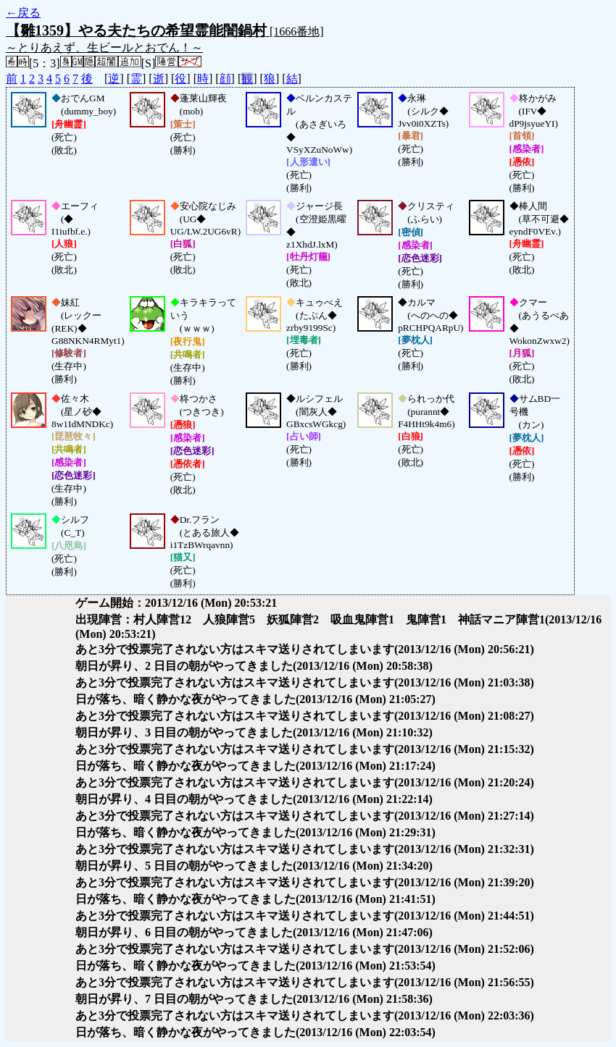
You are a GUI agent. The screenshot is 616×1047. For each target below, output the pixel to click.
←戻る (23, 13)
